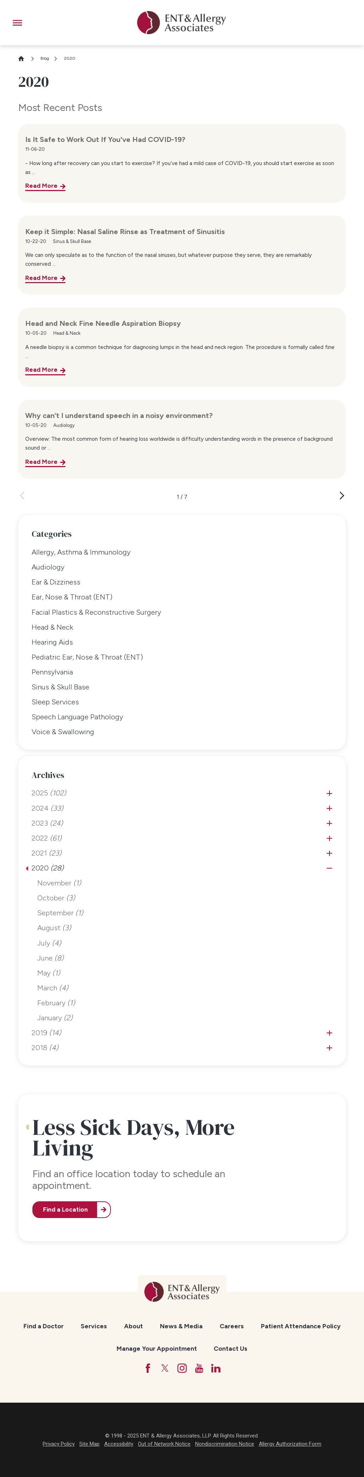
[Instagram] (182, 1368)
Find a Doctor (43, 1326)
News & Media (181, 1326)
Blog (45, 58)
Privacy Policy (59, 1444)
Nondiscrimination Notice (224, 1444)
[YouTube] (199, 1368)
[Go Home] (24, 58)
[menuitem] (182, 552)
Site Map (89, 1444)
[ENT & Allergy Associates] (181, 22)
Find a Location (65, 1209)
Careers (232, 1326)
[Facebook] (147, 1368)
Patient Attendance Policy (301, 1326)
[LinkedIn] (215, 1368)
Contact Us (230, 1348)
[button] (17, 22)
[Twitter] (165, 1368)
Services (94, 1326)
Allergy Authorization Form (290, 1444)
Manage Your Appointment (157, 1348)
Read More (41, 185)
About (133, 1326)
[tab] (329, 793)
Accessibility (118, 1444)
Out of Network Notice (164, 1444)
